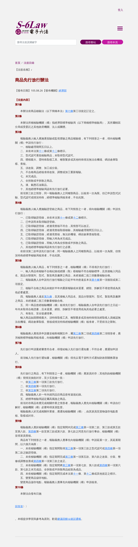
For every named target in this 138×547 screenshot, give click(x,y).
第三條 (77, 333)
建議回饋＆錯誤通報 (69, 519)
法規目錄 (29, 63)
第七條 (69, 111)
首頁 (17, 63)
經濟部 (63, 90)
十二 (54, 151)
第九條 (48, 296)
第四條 (96, 333)
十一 (41, 151)
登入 (120, 10)
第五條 (32, 390)
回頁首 (19, 506)
